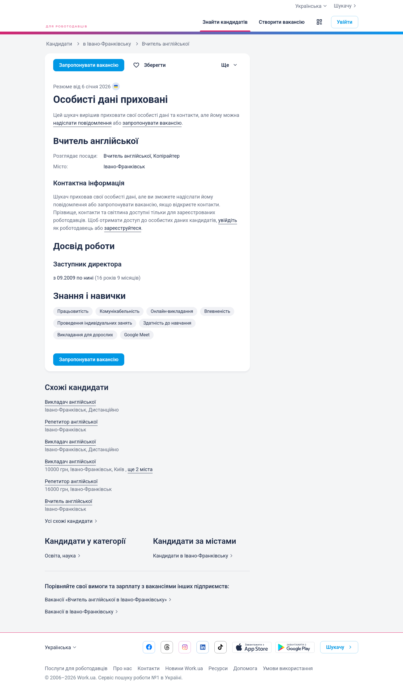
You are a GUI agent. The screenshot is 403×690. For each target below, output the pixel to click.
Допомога (245, 668)
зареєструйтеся (122, 228)
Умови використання (288, 668)
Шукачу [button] (340, 647)
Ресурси (218, 668)
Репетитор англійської (71, 422)
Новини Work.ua (184, 668)
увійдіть (227, 220)
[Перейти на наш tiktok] (220, 647)
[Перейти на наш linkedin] (202, 647)
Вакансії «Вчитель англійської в (109, 599)
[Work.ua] (66, 22)
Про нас (122, 668)
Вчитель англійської (68, 501)
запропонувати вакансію (152, 123)
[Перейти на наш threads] (167, 647)
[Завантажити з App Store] (251, 647)
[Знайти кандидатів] (225, 22)
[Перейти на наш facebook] (149, 647)
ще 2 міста (140, 469)
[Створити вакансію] (282, 22)
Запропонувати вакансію (89, 65)
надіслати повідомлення (82, 123)
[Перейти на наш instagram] (185, 647)
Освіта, (64, 556)
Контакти (148, 668)
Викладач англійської (70, 402)
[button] (319, 22)
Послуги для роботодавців (76, 668)
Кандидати (194, 556)
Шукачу (346, 6)
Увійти (345, 22)
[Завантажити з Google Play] (295, 647)
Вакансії (82, 612)
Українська (61, 647)
